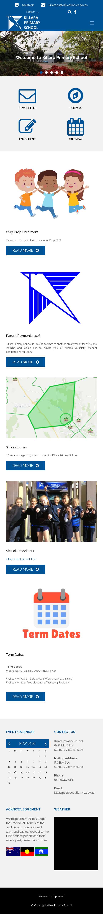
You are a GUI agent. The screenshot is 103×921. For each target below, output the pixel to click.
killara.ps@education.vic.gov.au (69, 5)
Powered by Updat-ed (52, 903)
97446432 (27, 5)
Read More (25, 258)
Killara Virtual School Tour (21, 566)
